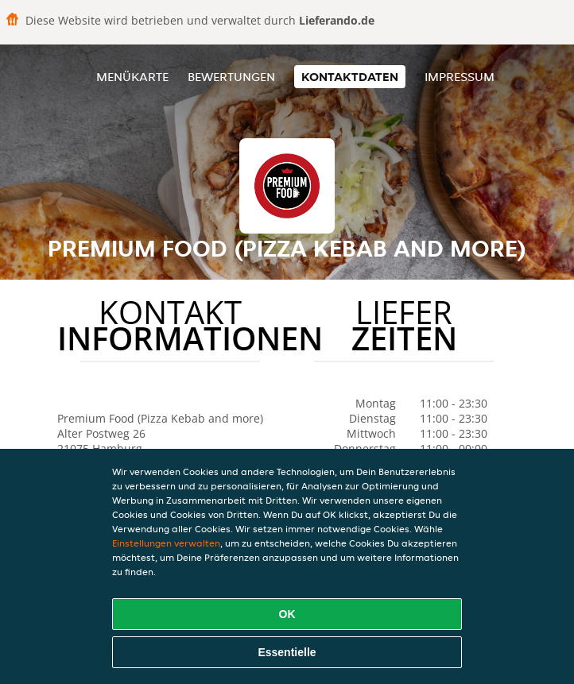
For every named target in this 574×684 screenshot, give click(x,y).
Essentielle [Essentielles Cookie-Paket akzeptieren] (287, 652)
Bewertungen (231, 76)
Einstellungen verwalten (166, 543)
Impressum (459, 76)
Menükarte (132, 76)
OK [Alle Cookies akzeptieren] (287, 614)
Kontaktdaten (349, 76)
